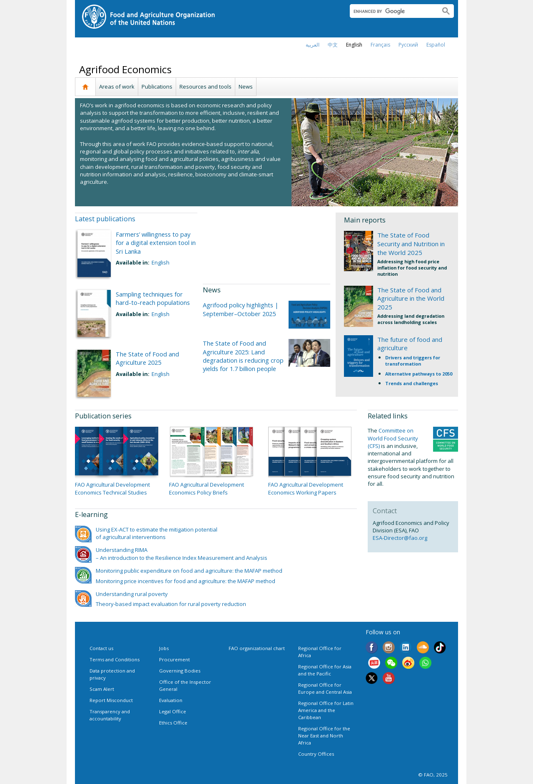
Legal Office (172, 711)
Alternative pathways (410, 374)
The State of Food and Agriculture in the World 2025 (410, 299)
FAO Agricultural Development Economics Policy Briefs (206, 488)
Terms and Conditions (114, 659)
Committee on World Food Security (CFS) (393, 438)
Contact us (101, 648)
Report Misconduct (111, 700)
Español (435, 44)
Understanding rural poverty (132, 594)
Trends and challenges (411, 383)
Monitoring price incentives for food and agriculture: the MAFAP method (185, 581)
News (246, 86)
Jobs (164, 648)
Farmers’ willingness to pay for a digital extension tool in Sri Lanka (156, 242)
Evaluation (170, 700)
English (160, 262)
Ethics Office (173, 723)
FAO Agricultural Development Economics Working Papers (305, 488)
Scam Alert (102, 689)
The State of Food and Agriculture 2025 (147, 358)
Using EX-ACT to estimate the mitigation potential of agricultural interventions (156, 533)
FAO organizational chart (257, 648)
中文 (333, 44)
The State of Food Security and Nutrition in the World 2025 (411, 244)
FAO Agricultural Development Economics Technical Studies (112, 488)
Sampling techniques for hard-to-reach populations (153, 298)
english (354, 44)
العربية (312, 44)
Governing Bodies (179, 671)
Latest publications (105, 218)
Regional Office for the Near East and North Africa (324, 735)
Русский (408, 44)
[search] (392, 11)
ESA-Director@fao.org (400, 538)
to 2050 (444, 374)
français (380, 44)
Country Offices (316, 754)
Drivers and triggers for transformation (412, 360)
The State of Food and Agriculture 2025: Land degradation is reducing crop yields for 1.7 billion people (243, 356)
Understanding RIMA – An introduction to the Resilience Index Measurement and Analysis (181, 553)
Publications (157, 86)
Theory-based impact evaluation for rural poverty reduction (171, 604)
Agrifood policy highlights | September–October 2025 (241, 309)
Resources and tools (205, 86)
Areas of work (116, 86)
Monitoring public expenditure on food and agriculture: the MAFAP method (189, 570)
